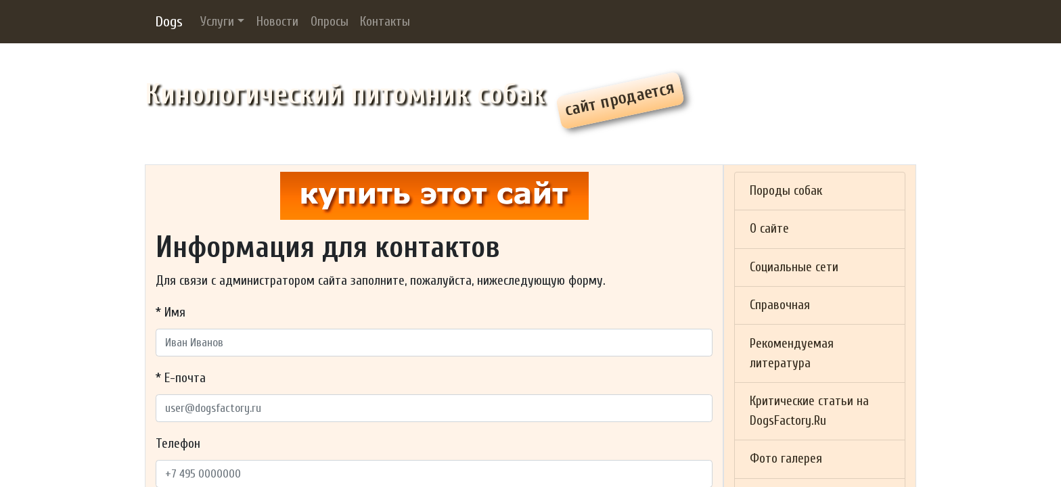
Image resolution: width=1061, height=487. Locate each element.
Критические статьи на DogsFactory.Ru (809, 411)
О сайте (769, 228)
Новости (277, 21)
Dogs (169, 21)
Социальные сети (794, 267)
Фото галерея (786, 458)
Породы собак (786, 190)
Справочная (780, 305)
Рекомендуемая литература (792, 353)
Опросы (329, 21)
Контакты (385, 21)
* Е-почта (181, 378)
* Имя (170, 312)
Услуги (217, 21)
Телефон (178, 443)
